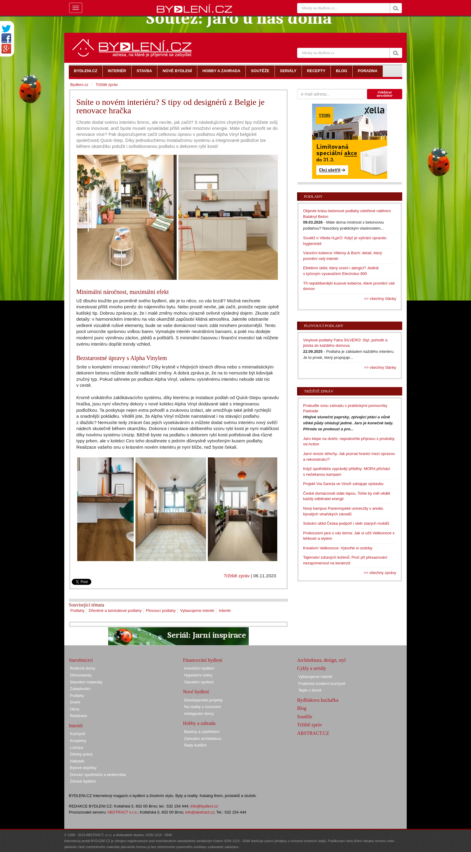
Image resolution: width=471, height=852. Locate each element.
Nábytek (77, 761)
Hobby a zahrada (199, 723)
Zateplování (80, 688)
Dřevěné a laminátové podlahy (115, 610)
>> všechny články (380, 298)
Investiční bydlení (199, 668)
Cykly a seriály (311, 668)
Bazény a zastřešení (202, 731)
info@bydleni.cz (204, 806)
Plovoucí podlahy (161, 610)
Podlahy (77, 610)
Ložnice (77, 747)
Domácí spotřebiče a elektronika (98, 774)
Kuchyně (77, 733)
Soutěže (304, 716)
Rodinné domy (82, 668)
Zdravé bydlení (83, 781)
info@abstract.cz (199, 812)
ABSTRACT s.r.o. (123, 812)
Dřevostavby (81, 675)
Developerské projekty (203, 700)
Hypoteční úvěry (198, 675)
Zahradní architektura (202, 738)
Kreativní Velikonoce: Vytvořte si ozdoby (337, 548)
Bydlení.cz (79, 84)
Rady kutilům (195, 745)
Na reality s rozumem (202, 706)
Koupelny (78, 740)
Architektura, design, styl (321, 660)
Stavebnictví (81, 660)
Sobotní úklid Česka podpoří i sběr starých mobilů (346, 523)
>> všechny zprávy (380, 572)
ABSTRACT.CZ (313, 733)
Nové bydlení (196, 691)
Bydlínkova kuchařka (317, 700)
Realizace (78, 715)
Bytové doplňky (83, 767)
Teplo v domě (309, 690)
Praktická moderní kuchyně (321, 683)
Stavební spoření (199, 682)
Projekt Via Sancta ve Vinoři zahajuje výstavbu (343, 483)
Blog (301, 708)
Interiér (225, 610)
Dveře (75, 702)
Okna (74, 709)
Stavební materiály (86, 682)
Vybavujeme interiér (197, 610)
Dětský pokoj (81, 754)
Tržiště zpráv (237, 575)
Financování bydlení (202, 660)
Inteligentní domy (199, 713)
